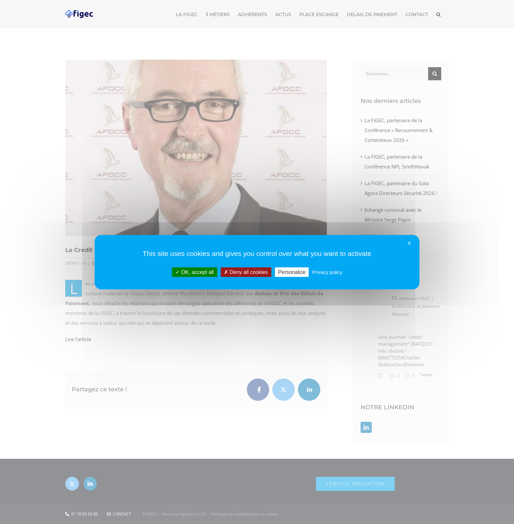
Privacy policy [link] (327, 272)
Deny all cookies (246, 272)
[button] (438, 14)
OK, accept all (194, 272)
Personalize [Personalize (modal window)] (292, 272)
